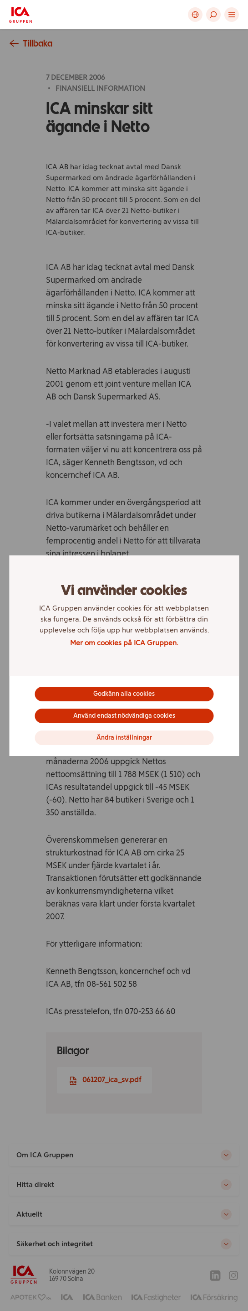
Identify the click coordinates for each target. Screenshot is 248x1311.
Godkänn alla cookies (124, 694)
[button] (213, 14)
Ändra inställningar (124, 737)
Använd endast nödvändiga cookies (124, 716)
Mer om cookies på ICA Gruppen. (124, 642)
